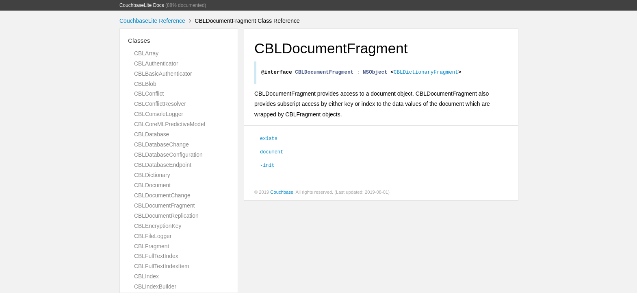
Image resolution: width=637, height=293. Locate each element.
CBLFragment (151, 246)
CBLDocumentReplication (166, 215)
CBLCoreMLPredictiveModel (169, 124)
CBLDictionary (152, 175)
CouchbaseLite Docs (141, 5)
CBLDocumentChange (162, 195)
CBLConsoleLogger (158, 114)
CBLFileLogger (152, 236)
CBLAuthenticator (156, 63)
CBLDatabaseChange (161, 144)
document (271, 152)
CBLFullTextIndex (156, 256)
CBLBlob (145, 84)
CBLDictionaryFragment (426, 73)
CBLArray (146, 53)
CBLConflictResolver (160, 104)
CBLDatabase (151, 134)
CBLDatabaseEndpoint (162, 165)
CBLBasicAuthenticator (163, 73)
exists (268, 139)
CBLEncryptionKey (157, 226)
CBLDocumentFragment (164, 205)
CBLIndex (146, 276)
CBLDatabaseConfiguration (168, 154)
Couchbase (281, 193)
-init (267, 166)
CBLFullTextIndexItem (161, 266)
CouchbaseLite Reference (152, 20)
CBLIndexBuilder (155, 286)
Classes (139, 40)
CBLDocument (152, 185)
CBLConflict (149, 93)
